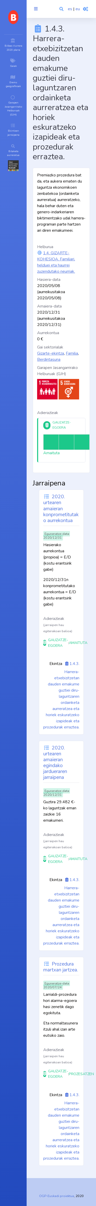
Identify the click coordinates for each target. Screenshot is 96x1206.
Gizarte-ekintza (50, 353)
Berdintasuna (48, 359)
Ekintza (55, 664)
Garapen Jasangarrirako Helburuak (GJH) (57, 371)
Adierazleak (47, 413)
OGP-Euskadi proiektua (56, 1196)
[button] (62, 9)
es (70, 9)
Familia (72, 353)
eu (78, 9)
